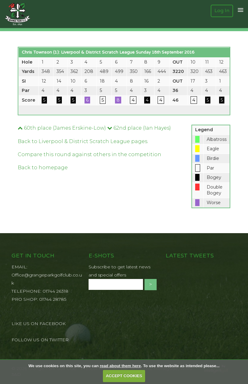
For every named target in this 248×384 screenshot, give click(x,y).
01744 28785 (52, 299)
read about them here (120, 365)
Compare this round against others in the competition (89, 154)
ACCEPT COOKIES (124, 375)
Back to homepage (43, 167)
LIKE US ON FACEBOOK (38, 323)
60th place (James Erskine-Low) (62, 128)
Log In (221, 11)
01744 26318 (55, 291)
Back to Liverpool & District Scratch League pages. (83, 141)
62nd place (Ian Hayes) (139, 128)
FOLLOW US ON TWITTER (40, 340)
